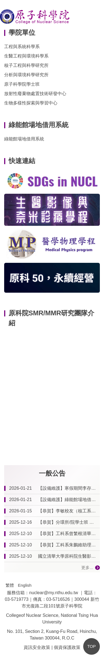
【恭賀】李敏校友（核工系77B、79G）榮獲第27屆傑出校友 (68, 511)
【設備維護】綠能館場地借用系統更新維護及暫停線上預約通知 (68, 499)
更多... (87, 567)
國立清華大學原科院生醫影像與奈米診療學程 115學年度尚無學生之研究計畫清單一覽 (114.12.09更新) (68, 556)
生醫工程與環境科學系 (26, 56)
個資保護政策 (67, 647)
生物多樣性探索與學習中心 (30, 103)
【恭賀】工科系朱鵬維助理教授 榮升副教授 (68, 545)
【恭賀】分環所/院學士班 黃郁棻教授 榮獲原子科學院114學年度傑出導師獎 (68, 522)
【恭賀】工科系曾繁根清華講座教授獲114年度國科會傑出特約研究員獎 (68, 533)
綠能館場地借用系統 (24, 139)
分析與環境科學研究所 (26, 74)
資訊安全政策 (37, 647)
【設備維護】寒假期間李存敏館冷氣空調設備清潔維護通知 (68, 488)
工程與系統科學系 (22, 46)
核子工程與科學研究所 (26, 65)
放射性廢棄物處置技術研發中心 (35, 93)
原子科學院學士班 (22, 84)
